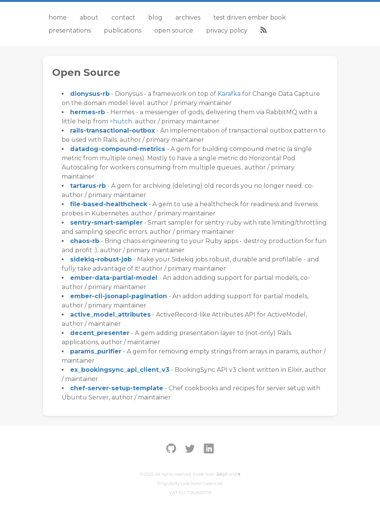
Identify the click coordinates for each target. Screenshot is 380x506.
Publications (122, 30)
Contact (123, 17)
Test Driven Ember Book (249, 17)
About (89, 17)
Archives (187, 17)
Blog (155, 17)
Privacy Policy (226, 30)
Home (58, 17)
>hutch (121, 121)
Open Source (173, 30)
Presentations (70, 30)
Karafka (229, 93)
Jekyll (222, 474)
